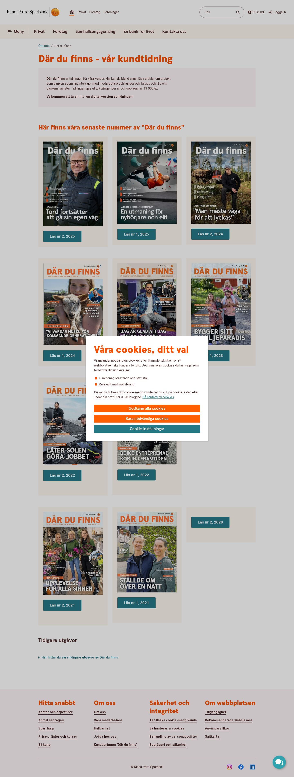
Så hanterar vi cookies (158, 397)
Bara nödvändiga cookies (147, 418)
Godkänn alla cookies (147, 408)
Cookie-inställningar (147, 429)
